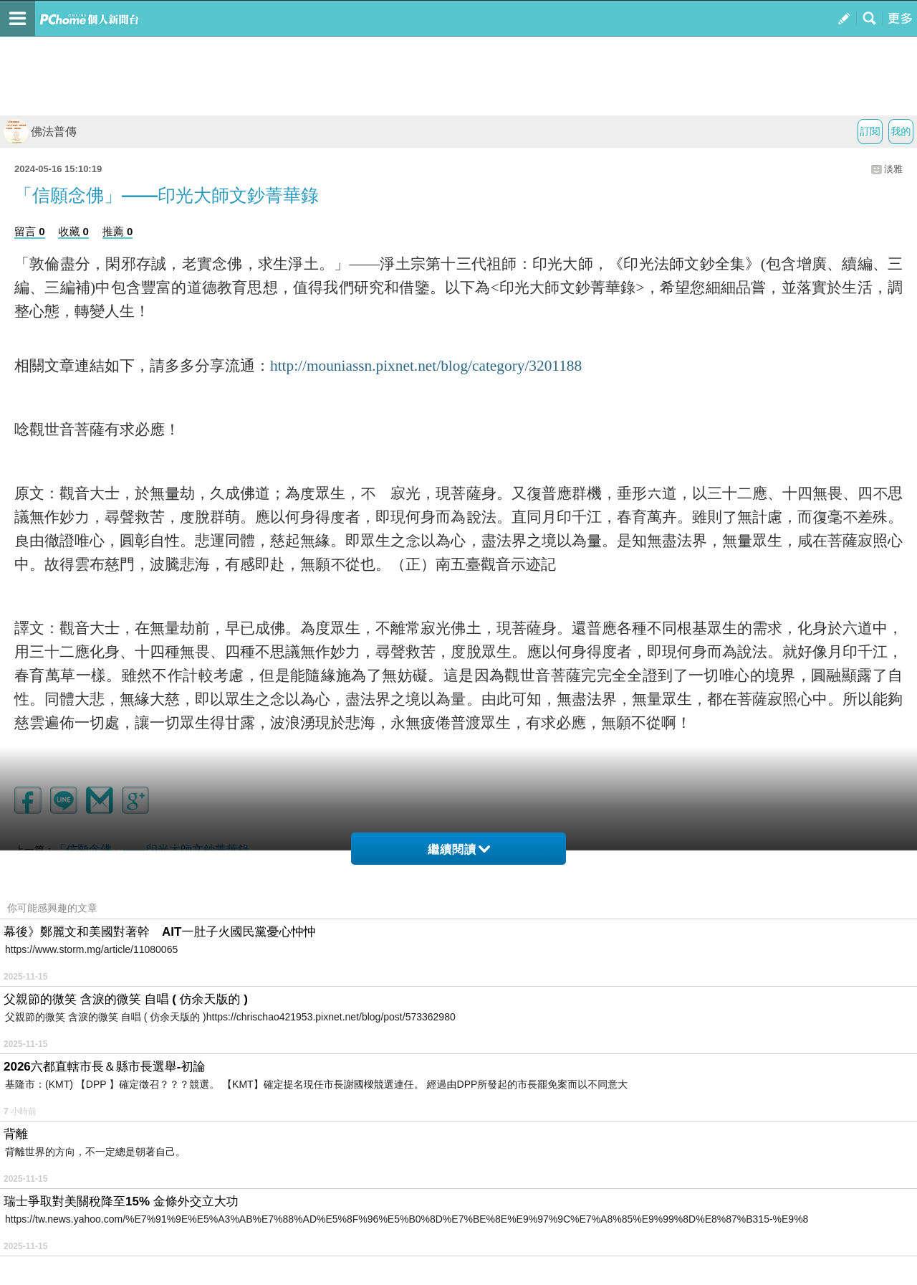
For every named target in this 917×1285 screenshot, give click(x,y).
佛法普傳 (40, 131)
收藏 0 (73, 231)
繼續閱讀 (459, 849)
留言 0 (29, 231)
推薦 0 (117, 231)
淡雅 (893, 168)
